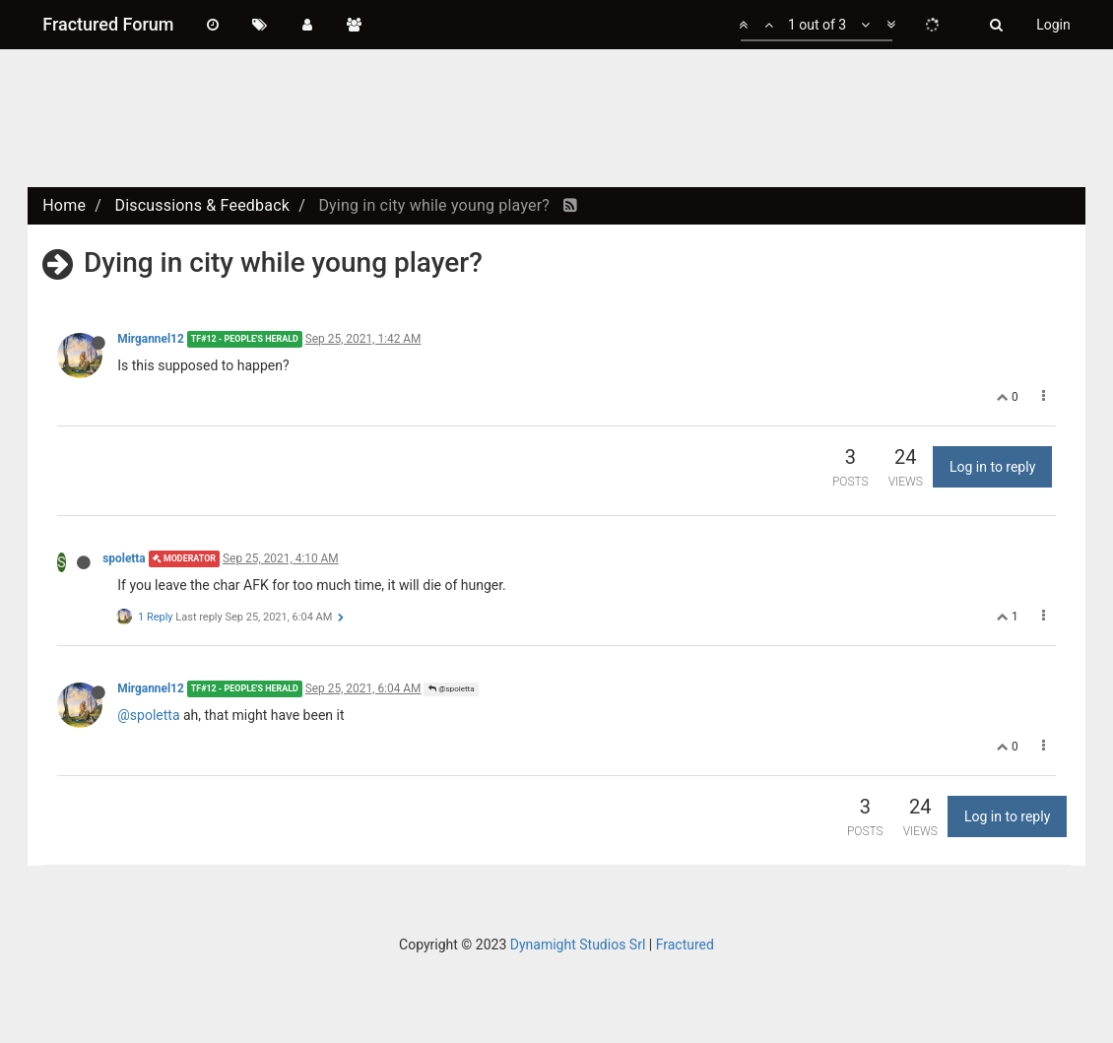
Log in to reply (992, 467)
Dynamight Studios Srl (578, 944)
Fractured (685, 944)
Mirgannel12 (150, 339)
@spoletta (451, 688)
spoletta (124, 558)
